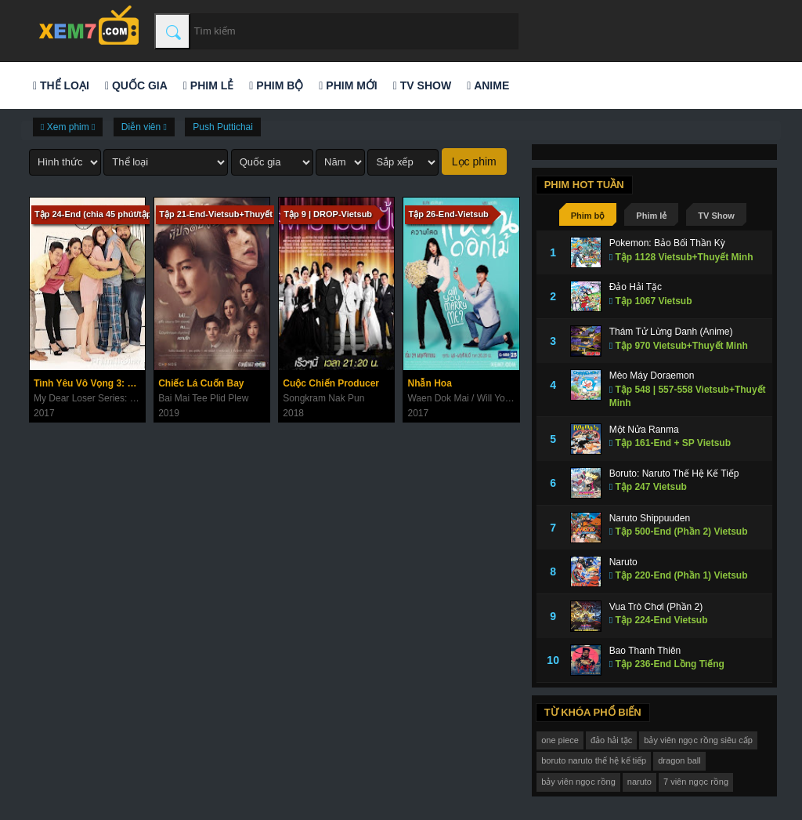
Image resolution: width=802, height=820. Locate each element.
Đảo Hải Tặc (635, 286)
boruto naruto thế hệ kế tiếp (593, 760)
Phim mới (348, 85)
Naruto (623, 562)
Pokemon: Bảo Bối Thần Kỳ (667, 243)
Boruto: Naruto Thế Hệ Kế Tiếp (674, 473)
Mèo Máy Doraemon (652, 375)
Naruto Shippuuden (649, 518)
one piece (560, 740)
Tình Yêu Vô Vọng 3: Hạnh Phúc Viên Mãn (89, 383)
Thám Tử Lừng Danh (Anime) (671, 331)
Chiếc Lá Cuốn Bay (201, 383)
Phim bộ (276, 85)
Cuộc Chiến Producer (331, 383)
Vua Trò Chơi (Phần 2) (656, 606)
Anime (488, 85)
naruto (639, 781)
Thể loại (61, 85)
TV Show (422, 85)
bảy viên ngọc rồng (578, 781)
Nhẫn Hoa (429, 383)
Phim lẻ (208, 85)
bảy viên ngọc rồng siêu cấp (698, 740)
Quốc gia (136, 85)
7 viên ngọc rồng (695, 781)
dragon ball (679, 760)
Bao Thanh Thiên (645, 650)
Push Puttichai (223, 127)
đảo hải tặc (611, 740)
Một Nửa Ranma (644, 429)
